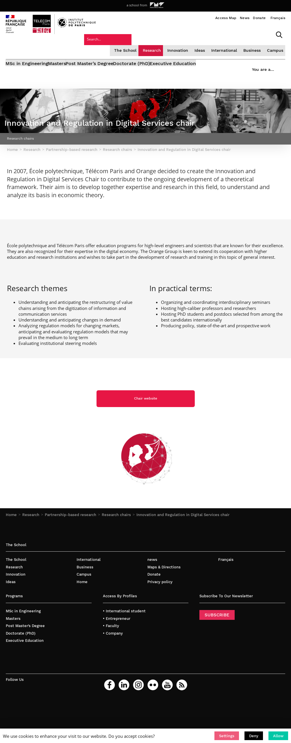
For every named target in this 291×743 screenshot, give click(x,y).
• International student (124, 637)
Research (110, 44)
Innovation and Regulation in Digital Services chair (182, 541)
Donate (259, 18)
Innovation (135, 44)
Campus (231, 44)
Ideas (157, 44)
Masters (66, 60)
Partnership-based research (70, 541)
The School (84, 44)
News (244, 18)
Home (11, 541)
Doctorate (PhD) (158, 60)
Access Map (225, 18)
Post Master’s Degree (107, 60)
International (181, 44)
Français (277, 18)
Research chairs (116, 541)
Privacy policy (160, 608)
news (152, 585)
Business (208, 44)
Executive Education (209, 60)
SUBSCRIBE (217, 641)
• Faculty (111, 652)
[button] (226, 735)
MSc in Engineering (27, 60)
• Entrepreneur (116, 644)
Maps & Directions (164, 593)
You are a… (258, 58)
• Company (113, 659)
